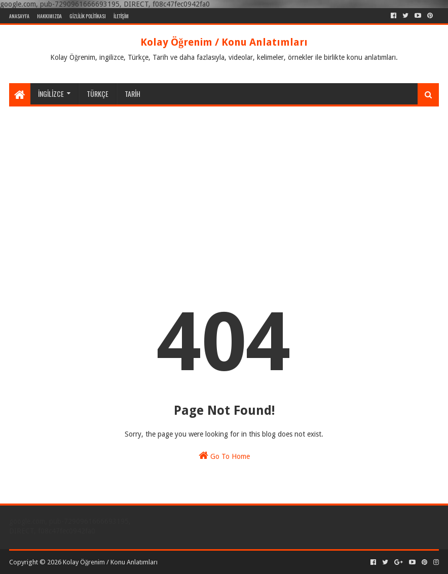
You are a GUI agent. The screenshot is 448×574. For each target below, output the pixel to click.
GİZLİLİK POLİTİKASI (87, 16)
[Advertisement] (224, 183)
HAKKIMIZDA (49, 16)
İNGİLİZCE (51, 93)
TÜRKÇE (97, 93)
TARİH (132, 93)
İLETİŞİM (121, 16)
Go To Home (224, 455)
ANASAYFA (19, 16)
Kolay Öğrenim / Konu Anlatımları (224, 42)
